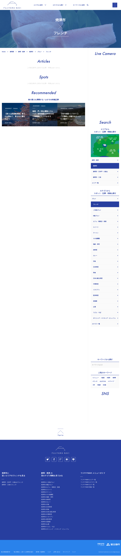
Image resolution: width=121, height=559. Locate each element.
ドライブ (111, 384)
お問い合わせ (56, 555)
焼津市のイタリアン (47, 520)
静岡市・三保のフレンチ (9, 488)
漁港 (103, 381)
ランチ (95, 384)
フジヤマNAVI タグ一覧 (88, 488)
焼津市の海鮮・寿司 (47, 500)
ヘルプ (49, 555)
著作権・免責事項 (40, 555)
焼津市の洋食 (45, 507)
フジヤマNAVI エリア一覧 (88, 483)
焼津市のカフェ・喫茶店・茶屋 (50, 490)
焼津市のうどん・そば (47, 530)
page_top (60, 435)
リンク (74, 555)
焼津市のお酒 (45, 527)
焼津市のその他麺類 (47, 498)
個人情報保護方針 (5, 555)
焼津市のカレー (45, 505)
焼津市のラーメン (46, 495)
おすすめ (103, 384)
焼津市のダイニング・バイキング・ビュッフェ (55, 532)
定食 (105, 388)
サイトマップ (66, 555)
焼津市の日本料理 (46, 510)
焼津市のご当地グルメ (47, 485)
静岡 (114, 381)
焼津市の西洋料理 (46, 522)
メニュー (96, 381)
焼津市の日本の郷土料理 (48, 515)
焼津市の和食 (45, 512)
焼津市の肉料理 (45, 502)
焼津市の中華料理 (46, 517)
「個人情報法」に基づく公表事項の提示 (23, 555)
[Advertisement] (43, 148)
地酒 (99, 388)
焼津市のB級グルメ (47, 488)
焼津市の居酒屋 (45, 525)
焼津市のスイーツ (46, 493)
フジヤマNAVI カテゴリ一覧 (89, 485)
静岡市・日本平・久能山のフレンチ (12, 485)
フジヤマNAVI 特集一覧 (88, 490)
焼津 (108, 381)
